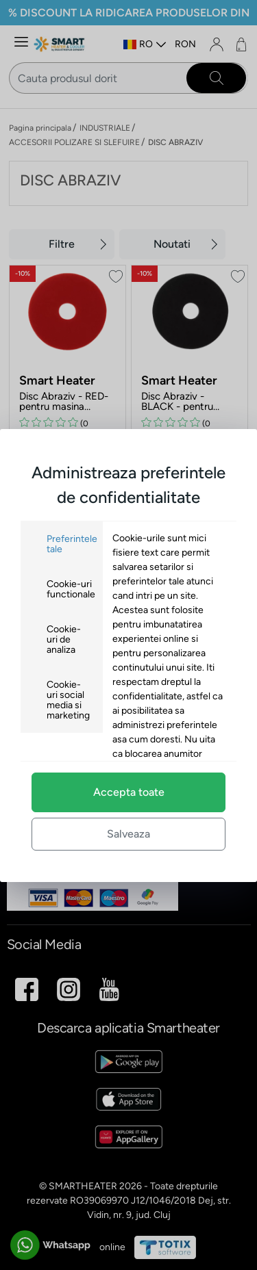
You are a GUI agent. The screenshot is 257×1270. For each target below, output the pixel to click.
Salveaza (128, 833)
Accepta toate (128, 792)
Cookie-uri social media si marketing (68, 700)
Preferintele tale (72, 544)
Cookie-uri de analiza (64, 639)
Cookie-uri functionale (71, 589)
